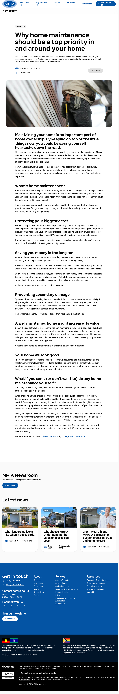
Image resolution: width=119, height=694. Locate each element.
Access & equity (62, 583)
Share (95, 73)
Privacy (58, 598)
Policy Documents (94, 589)
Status (36, 598)
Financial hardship (62, 595)
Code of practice (62, 589)
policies (44, 439)
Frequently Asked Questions (98, 583)
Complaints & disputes (96, 586)
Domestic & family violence (66, 592)
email (70, 439)
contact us (54, 439)
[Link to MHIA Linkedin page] (24, 609)
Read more (10, 488)
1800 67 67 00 (104, 5)
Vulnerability (60, 607)
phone (64, 439)
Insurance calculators (95, 592)
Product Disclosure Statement (89, 680)
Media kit (90, 595)
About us (37, 583)
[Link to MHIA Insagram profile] (11, 609)
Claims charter (61, 586)
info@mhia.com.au (13, 587)
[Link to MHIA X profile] (17, 609)
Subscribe (10, 621)
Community (38, 589)
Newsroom (9, 13)
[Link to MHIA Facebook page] (4, 609)
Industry (37, 592)
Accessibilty (39, 595)
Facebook (80, 439)
